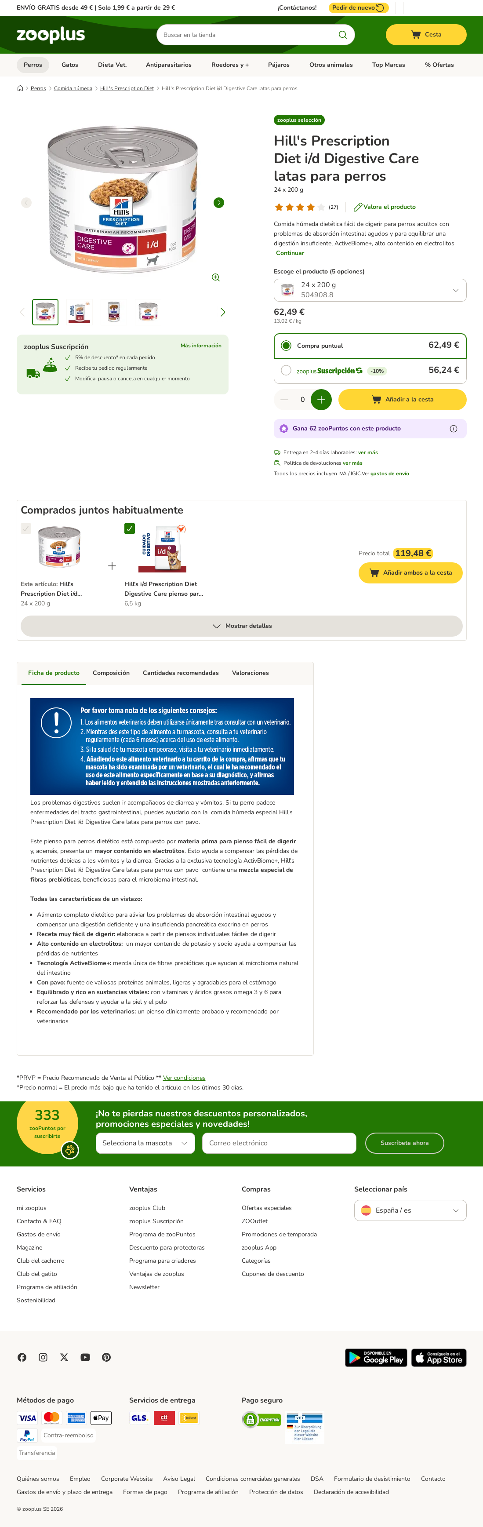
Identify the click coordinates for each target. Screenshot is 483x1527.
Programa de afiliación (47, 1287)
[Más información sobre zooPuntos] (453, 429)
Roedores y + (230, 65)
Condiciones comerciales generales (253, 1479)
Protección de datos (276, 1492)
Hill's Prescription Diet (127, 88)
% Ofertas (439, 65)
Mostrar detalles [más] (241, 626)
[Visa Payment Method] (27, 1419)
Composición (111, 673)
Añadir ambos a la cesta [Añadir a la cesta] (416, 574)
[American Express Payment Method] (76, 1419)
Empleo (80, 1479)
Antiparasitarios (169, 65)
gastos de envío (389, 473)
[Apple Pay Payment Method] (101, 1419)
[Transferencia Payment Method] (37, 1453)
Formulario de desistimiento (372, 1479)
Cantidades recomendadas (181, 673)
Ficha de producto (54, 673)
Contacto (433, 1479)
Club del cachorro (41, 1261)
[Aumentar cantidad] (321, 399)
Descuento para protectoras (167, 1247)
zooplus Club (147, 1208)
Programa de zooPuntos (162, 1234)
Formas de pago (145, 1492)
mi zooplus (32, 1208)
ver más (368, 452)
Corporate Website (127, 1479)
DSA (317, 1479)
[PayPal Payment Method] (27, 1437)
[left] (26, 202)
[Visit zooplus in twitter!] (64, 1357)
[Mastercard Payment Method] (51, 1419)
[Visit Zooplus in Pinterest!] (106, 1357)
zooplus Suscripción (156, 1221)
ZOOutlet (255, 1221)
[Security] (261, 1421)
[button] (299, 120)
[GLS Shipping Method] (139, 1419)
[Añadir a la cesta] (402, 399)
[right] (219, 202)
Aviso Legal (179, 1479)
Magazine (29, 1247)
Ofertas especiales (267, 1208)
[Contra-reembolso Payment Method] (69, 1435)
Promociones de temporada (279, 1234)
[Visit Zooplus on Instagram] (43, 1357)
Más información (201, 345)
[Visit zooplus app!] (376, 1365)
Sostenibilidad (36, 1300)
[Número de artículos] (303, 399)
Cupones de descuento (273, 1274)
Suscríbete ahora (405, 1143)
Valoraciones (250, 673)
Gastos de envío (39, 1234)
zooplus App (259, 1247)
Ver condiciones (184, 1078)
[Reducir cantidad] (284, 399)
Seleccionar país (380, 1189)
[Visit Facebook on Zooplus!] (22, 1357)
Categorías (256, 1261)
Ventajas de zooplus (156, 1274)
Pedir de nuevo (358, 8)
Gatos (70, 65)
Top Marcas (388, 65)
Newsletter (144, 1287)
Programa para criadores (162, 1261)
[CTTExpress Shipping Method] (164, 1419)
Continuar (290, 253)
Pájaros (279, 65)
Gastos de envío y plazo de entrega (65, 1492)
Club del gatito (37, 1274)
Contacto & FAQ (39, 1221)
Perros (33, 65)
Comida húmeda (73, 88)
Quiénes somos (38, 1479)
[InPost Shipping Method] (189, 1419)
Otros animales (331, 65)
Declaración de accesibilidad (351, 1492)
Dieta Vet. (112, 65)
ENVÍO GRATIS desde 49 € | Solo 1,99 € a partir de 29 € (96, 8)
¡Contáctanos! (297, 8)
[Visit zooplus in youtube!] (85, 1357)
